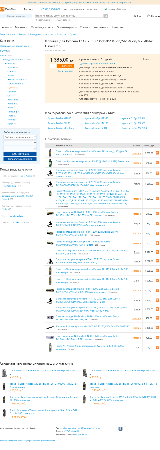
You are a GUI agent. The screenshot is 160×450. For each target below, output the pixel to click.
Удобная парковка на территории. (97, 63)
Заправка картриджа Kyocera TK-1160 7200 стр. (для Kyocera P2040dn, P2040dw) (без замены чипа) (88, 261)
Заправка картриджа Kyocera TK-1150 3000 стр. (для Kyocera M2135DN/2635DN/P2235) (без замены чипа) (88, 223)
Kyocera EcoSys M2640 (134, 118)
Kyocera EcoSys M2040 (59, 118)
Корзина (155, 16)
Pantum (12, 103)
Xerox (10, 123)
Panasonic (13, 99)
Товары (22, 34)
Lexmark (12, 91)
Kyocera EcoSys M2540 (96, 118)
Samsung (12, 111)
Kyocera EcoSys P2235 (59, 123)
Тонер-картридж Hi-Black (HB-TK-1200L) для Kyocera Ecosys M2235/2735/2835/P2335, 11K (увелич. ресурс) (87, 290)
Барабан (61, 34)
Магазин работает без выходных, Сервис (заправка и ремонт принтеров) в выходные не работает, (80, 2)
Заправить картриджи (20, 159)
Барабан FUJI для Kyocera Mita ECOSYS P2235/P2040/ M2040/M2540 (92, 326)
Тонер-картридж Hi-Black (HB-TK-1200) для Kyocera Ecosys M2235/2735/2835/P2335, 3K (87, 233)
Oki (9, 95)
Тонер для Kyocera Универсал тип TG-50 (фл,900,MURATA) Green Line (92, 161)
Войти (137, 16)
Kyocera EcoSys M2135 (96, 123)
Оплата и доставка (42, 27)
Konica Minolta (15, 83)
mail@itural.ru (80, 434)
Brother (11, 67)
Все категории (7, 34)
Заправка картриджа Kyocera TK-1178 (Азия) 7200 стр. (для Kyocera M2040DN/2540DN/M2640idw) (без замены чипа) (92, 309)
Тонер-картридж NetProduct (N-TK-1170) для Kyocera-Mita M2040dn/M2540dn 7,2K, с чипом (87, 337)
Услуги (3, 50)
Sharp (10, 115)
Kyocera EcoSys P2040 (96, 127)
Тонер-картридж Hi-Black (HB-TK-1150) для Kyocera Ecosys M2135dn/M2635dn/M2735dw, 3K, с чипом (87, 213)
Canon (11, 71)
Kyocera (74, 34)
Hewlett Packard (16, 79)
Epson (11, 75)
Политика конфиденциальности (42, 440)
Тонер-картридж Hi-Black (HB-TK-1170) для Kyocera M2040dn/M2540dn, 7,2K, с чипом (83, 243)
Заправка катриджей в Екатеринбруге (14, 440)
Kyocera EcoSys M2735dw (61, 127)
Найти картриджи (20, 154)
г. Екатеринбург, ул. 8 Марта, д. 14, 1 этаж (81, 428)
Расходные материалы (41, 34)
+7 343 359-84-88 (50, 9)
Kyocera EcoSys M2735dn (135, 127)
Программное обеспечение (14, 45)
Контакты (117, 27)
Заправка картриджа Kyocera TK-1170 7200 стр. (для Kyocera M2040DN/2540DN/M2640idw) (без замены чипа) (88, 183)
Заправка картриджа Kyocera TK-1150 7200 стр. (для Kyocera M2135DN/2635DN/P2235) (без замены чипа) (88, 300)
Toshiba (11, 119)
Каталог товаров (15, 16)
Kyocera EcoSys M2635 (134, 123)
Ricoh (10, 107)
